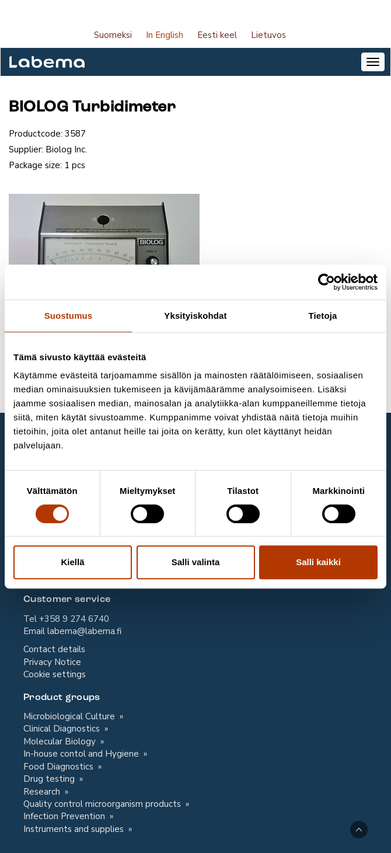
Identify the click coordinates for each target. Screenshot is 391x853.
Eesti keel (217, 35)
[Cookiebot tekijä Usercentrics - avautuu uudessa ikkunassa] (326, 282)
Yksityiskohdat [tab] (195, 316)
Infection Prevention (65, 816)
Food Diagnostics (59, 766)
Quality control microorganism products (103, 804)
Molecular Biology (60, 741)
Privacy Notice (52, 662)
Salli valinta (196, 562)
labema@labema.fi (84, 631)
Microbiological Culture (70, 716)
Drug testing (50, 779)
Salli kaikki (318, 562)
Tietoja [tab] (323, 316)
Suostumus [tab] (68, 316)
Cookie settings (54, 674)
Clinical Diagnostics (62, 728)
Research (42, 792)
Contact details (54, 649)
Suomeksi (113, 35)
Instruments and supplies (74, 829)
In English (164, 35)
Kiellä (72, 562)
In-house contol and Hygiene (82, 754)
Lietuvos (268, 35)
